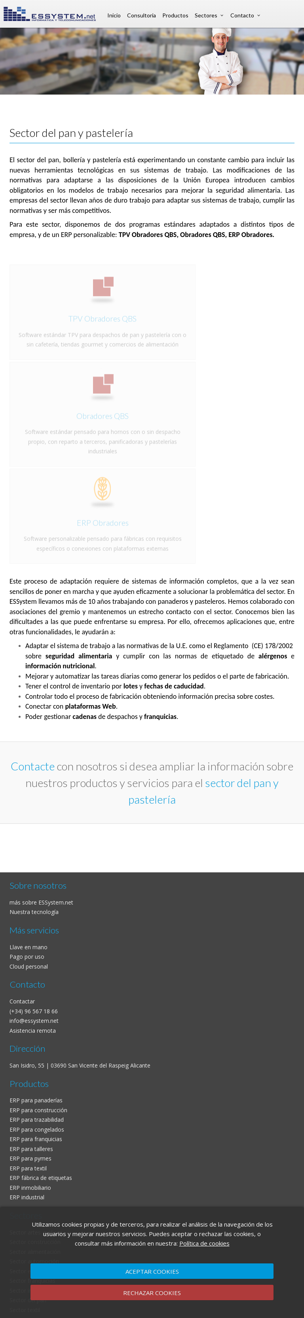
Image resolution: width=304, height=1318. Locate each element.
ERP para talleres (31, 1149)
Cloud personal (29, 966)
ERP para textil (28, 1168)
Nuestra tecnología (34, 912)
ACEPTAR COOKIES (152, 1271)
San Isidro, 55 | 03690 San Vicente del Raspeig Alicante (80, 1065)
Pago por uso (27, 956)
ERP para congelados (37, 1129)
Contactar (22, 1001)
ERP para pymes (30, 1158)
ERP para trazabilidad (37, 1119)
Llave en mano (29, 947)
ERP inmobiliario (30, 1187)
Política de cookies (204, 1243)
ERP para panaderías (36, 1100)
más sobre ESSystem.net (41, 902)
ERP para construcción (38, 1110)
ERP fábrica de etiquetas (41, 1177)
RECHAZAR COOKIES (152, 1293)
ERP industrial (27, 1197)
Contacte (33, 766)
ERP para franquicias (36, 1139)
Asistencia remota (33, 1030)
